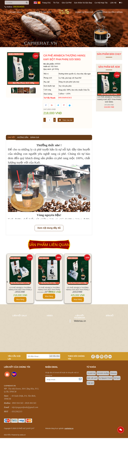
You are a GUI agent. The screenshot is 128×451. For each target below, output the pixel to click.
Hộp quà (90, 383)
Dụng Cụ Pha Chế (84, 12)
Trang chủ (46, 3)
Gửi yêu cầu (55, 356)
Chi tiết (11, 137)
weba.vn (23, 435)
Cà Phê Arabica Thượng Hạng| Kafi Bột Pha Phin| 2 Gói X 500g (77, 289)
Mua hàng (20, 299)
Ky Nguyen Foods (105, 378)
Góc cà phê (66, 3)
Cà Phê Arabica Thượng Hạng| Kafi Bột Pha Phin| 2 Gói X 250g (20, 289)
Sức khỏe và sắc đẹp (83, 3)
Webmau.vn (80, 321)
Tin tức (56, 3)
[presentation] (7, 282)
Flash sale (16, 12)
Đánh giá (34, 137)
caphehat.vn (69, 428)
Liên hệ (113, 3)
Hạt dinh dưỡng (103, 373)
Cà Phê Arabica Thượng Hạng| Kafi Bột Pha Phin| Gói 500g (109, 99)
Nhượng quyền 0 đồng (111, 12)
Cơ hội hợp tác (101, 3)
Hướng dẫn (22, 137)
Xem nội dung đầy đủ (49, 228)
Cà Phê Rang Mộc (42, 12)
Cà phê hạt (91, 373)
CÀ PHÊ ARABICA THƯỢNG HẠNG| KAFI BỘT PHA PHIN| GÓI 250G (49, 289)
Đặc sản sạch (92, 378)
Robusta (113, 373)
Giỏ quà (117, 378)
